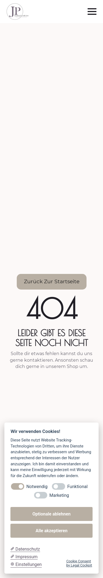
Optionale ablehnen (51, 514)
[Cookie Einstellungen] (26, 564)
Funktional (77, 486)
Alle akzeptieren (51, 530)
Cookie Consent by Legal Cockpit (79, 563)
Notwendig (37, 486)
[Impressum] (23, 557)
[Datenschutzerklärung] (25, 549)
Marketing (59, 495)
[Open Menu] (92, 11)
